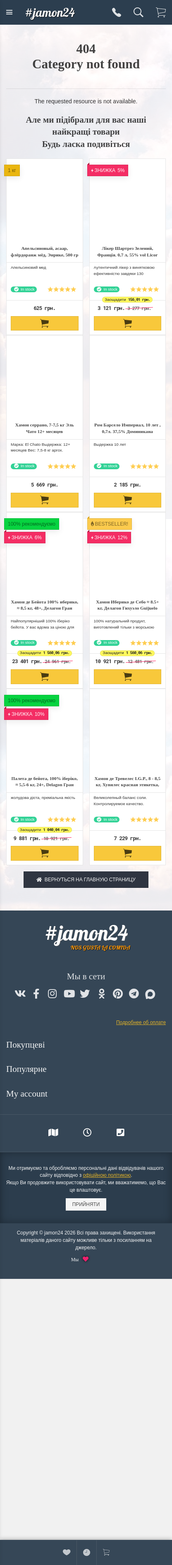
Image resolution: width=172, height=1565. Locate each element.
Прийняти (86, 1204)
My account (28, 1094)
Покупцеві (26, 1045)
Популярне (27, 1069)
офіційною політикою (107, 1175)
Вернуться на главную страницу (86, 880)
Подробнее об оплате (141, 1022)
